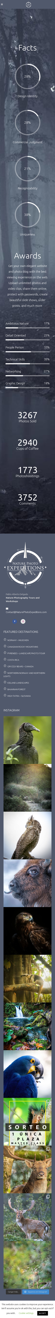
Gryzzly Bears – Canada (20, 666)
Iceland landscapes (18, 683)
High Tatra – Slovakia (19, 696)
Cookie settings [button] (26, 1313)
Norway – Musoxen (18, 640)
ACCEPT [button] (42, 1313)
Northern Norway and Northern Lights (24, 674)
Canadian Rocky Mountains (22, 647)
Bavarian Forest (16, 689)
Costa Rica (13, 660)
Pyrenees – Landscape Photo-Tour (26, 653)
